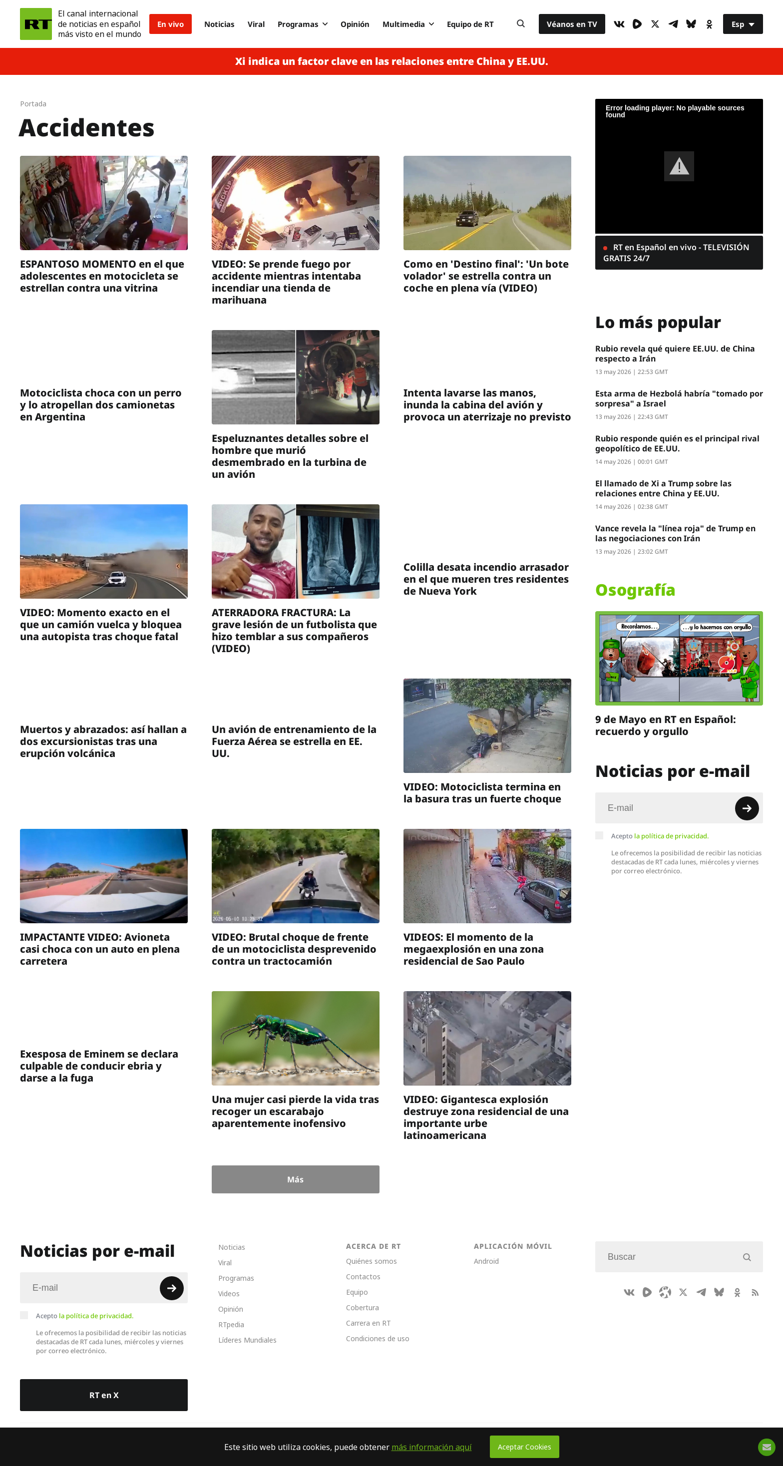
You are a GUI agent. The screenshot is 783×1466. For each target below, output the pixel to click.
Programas (303, 24)
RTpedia (231, 1324)
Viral (256, 24)
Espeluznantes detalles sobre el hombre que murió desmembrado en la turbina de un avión (290, 456)
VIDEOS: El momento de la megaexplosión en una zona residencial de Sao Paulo (473, 949)
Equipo (357, 1292)
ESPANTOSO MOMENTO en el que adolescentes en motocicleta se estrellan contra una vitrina (102, 276)
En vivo (170, 24)
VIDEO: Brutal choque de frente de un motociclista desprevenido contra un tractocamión (294, 949)
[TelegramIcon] (673, 24)
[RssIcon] (755, 1292)
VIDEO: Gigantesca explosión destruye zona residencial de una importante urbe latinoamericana (486, 1117)
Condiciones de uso (377, 1338)
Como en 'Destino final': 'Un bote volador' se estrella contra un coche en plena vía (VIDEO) (486, 276)
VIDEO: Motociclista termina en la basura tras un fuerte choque (482, 792)
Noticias (219, 24)
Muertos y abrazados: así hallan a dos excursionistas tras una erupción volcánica (103, 741)
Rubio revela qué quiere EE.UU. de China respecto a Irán (675, 353)
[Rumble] (637, 24)
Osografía (635, 589)
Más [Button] (295, 1179)
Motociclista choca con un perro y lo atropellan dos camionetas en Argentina (101, 404)
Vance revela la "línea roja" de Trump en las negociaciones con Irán (675, 533)
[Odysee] (665, 1292)
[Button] (521, 24)
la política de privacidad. (671, 835)
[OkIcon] (709, 24)
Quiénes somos (371, 1261)
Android (486, 1261)
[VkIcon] (619, 24)
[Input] (679, 807)
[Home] (36, 24)
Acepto (660, 835)
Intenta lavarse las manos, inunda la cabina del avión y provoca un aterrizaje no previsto (487, 404)
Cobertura (362, 1307)
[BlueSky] (691, 24)
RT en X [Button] (104, 1395)
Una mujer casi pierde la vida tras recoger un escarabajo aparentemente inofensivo (295, 1111)
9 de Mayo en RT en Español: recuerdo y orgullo (665, 725)
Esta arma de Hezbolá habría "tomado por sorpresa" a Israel (679, 398)
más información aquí (432, 1447)
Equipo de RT (470, 24)
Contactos (363, 1276)
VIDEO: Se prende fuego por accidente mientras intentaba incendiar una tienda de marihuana (286, 282)
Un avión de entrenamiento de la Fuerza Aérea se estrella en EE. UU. (294, 741)
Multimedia (408, 24)
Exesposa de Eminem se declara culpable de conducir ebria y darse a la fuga (99, 1066)
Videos (229, 1293)
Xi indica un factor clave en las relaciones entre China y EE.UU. (391, 61)
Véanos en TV (572, 24)
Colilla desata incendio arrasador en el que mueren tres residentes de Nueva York (486, 579)
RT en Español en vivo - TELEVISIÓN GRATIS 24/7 (676, 253)
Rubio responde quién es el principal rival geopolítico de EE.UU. (677, 443)
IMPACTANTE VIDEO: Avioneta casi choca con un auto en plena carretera (100, 949)
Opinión (355, 24)
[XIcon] (655, 24)
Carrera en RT (368, 1323)
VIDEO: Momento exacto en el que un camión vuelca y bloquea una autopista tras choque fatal (101, 624)
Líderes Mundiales (247, 1340)
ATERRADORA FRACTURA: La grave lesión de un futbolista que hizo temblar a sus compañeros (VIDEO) (294, 630)
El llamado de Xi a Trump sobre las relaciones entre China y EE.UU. (663, 488)
